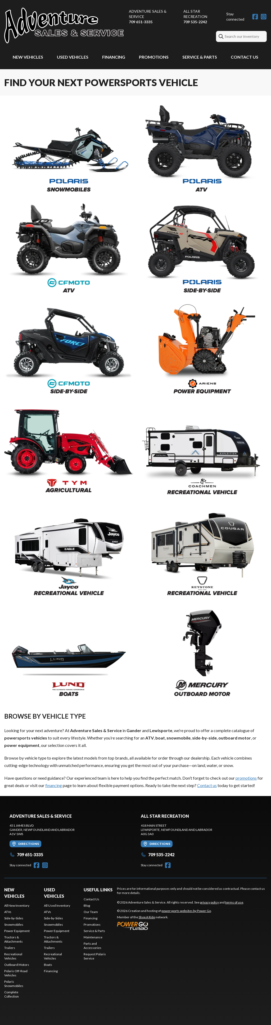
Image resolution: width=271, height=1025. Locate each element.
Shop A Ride (147, 917)
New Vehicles (28, 56)
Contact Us (244, 56)
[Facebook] (255, 16)
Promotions (154, 56)
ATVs (7, 912)
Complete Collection (11, 994)
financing (53, 785)
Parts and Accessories (92, 946)
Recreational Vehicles (13, 956)
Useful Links (98, 889)
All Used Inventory (57, 905)
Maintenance (93, 937)
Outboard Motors (16, 965)
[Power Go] (164, 925)
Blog (87, 905)
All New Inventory (16, 905)
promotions (246, 777)
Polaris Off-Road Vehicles (16, 973)
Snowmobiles (13, 924)
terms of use (234, 902)
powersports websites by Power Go (186, 911)
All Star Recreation (195, 14)
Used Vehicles (72, 56)
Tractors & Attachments (13, 939)
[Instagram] (263, 16)
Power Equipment (17, 931)
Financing (113, 56)
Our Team (91, 912)
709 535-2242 (195, 22)
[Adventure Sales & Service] (64, 25)
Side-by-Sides (13, 918)
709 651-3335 (140, 22)
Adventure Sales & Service (147, 14)
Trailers (9, 948)
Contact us (207, 785)
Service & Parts (199, 56)
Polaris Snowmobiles (13, 984)
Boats (48, 965)
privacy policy (209, 902)
